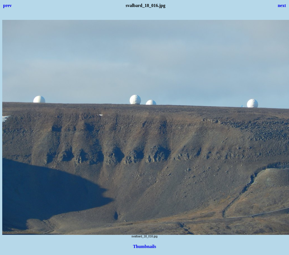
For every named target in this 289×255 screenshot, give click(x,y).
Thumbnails (144, 246)
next (282, 5)
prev (7, 5)
